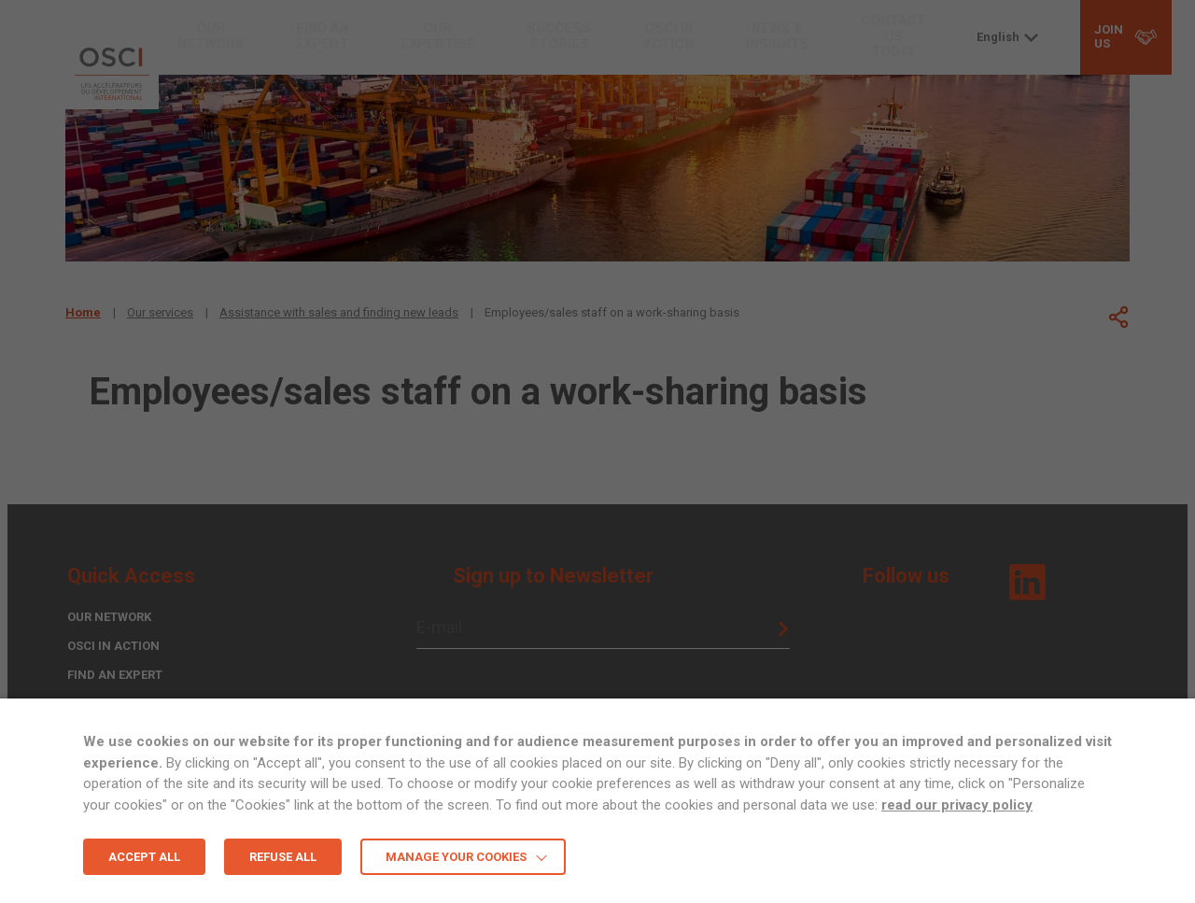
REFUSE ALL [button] (282, 857)
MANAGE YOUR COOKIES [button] (456, 857)
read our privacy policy (957, 805)
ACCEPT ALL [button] (144, 857)
